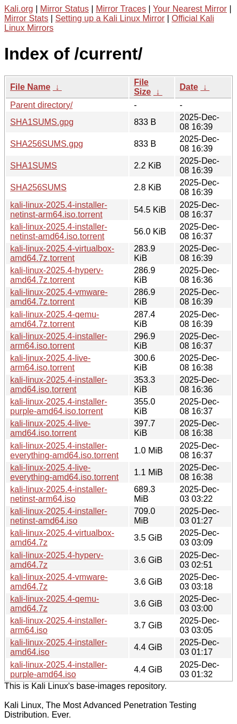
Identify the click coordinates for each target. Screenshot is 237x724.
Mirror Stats (26, 18)
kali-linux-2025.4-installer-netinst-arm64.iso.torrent (58, 209)
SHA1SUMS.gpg (41, 122)
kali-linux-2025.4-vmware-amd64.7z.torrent (59, 297)
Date (188, 86)
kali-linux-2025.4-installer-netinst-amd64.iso (58, 516)
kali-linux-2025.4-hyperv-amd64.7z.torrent (56, 275)
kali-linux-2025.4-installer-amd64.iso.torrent (58, 384)
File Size (142, 87)
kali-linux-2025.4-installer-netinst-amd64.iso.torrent (58, 231)
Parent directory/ (41, 105)
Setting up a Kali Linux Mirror (110, 18)
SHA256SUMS (38, 187)
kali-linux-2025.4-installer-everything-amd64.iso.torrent (64, 450)
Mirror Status (64, 8)
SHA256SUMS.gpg (46, 143)
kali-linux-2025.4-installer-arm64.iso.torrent (58, 341)
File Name (30, 86)
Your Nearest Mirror (190, 8)
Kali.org (18, 8)
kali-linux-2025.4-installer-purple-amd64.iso (58, 669)
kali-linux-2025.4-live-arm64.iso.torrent (50, 362)
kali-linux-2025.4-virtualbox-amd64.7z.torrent (62, 253)
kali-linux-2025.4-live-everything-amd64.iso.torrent (64, 472)
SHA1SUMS (33, 165)
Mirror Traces (121, 8)
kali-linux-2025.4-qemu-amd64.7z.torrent (54, 319)
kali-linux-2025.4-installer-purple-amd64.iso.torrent (58, 406)
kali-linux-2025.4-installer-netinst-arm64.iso (58, 494)
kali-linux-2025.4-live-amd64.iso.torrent (50, 428)
